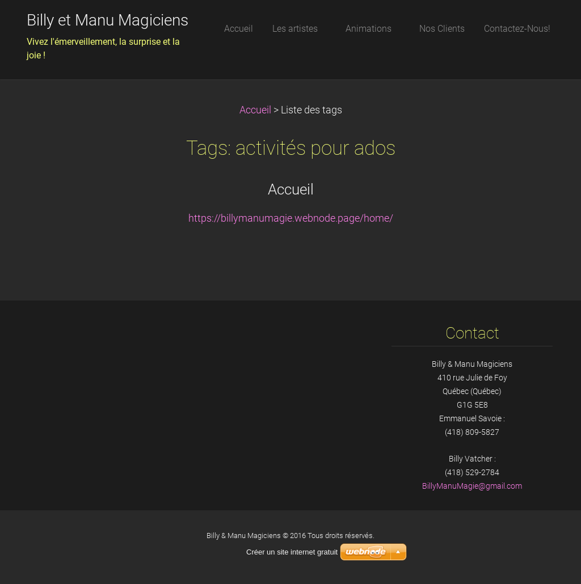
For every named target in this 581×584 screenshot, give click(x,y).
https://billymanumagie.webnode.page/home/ (290, 218)
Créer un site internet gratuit (292, 552)
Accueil (255, 110)
